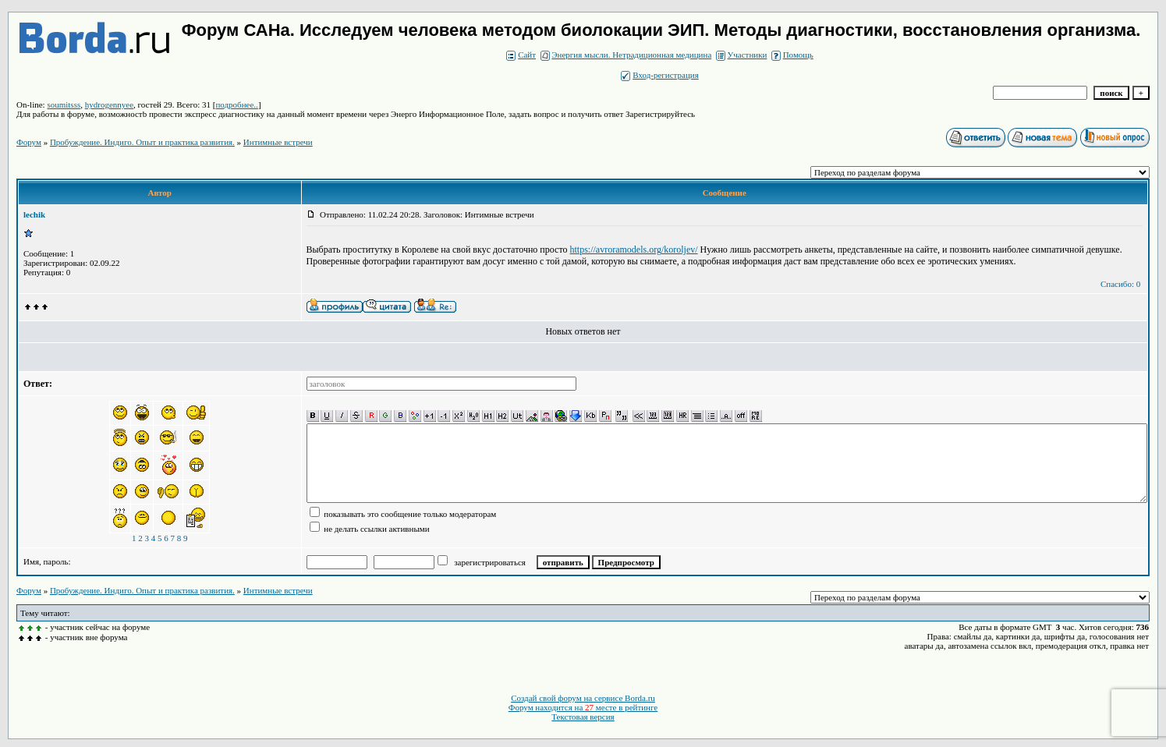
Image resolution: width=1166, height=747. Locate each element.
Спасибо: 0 (1120, 284)
